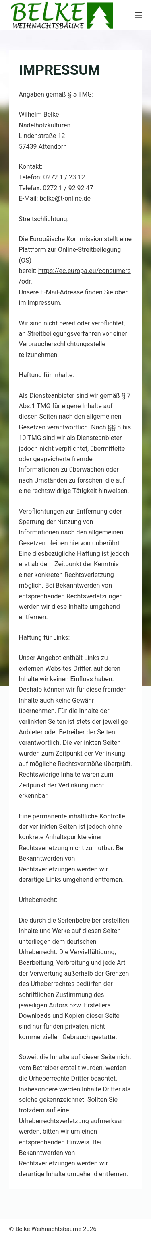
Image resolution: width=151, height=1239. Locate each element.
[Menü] (138, 15)
